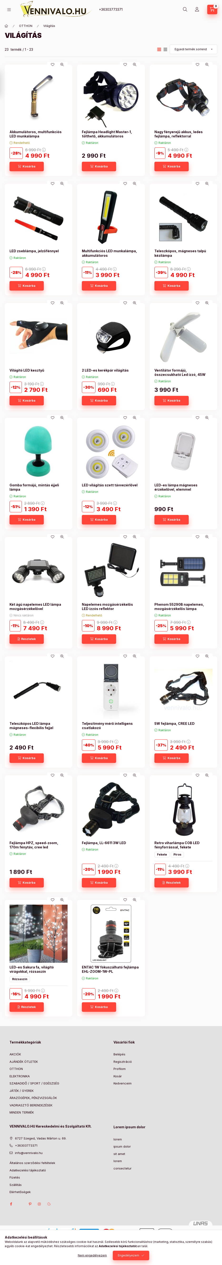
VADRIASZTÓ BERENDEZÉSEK (31, 1105)
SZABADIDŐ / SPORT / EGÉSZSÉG (34, 1083)
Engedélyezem (128, 1255)
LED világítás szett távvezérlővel (110, 485)
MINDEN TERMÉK (22, 1112)
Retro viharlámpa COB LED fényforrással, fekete (177, 845)
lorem (117, 1139)
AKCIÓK (15, 1054)
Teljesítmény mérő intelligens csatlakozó (107, 725)
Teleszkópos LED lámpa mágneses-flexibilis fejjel (31, 725)
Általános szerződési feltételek (32, 1163)
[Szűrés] (5, 84)
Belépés (119, 1054)
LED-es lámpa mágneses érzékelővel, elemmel (175, 487)
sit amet (119, 1154)
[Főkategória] (6, 26)
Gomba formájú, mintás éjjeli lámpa (34, 487)
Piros (177, 854)
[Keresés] (185, 9)
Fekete (162, 854)
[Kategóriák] (9, 9)
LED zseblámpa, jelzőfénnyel (34, 251)
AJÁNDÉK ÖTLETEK (24, 1061)
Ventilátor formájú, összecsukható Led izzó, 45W (180, 372)
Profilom (119, 1069)
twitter (20, 1204)
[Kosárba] (27, 166)
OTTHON (25, 26)
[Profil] (197, 9)
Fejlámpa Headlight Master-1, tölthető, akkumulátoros (107, 134)
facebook (11, 1204)
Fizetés (15, 1177)
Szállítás (16, 1185)
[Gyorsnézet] (62, 64)
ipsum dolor (122, 1146)
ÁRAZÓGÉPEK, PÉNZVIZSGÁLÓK (33, 1098)
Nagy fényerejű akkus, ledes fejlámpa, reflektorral (178, 134)
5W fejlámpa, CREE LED (174, 723)
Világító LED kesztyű (27, 370)
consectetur (122, 1168)
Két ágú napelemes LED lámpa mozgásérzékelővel (35, 606)
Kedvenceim (122, 1083)
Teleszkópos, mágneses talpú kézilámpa (180, 253)
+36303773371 (111, 9)
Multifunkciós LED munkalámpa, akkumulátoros (109, 253)
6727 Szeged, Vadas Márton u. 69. (40, 1138)
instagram (39, 1204)
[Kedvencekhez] (52, 64)
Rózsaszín (19, 979)
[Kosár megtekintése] (212, 9)
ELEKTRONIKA (20, 1076)
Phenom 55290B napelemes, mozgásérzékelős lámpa (179, 606)
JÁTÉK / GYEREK (22, 1091)
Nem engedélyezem (92, 1255)
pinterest (30, 1204)
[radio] (165, 49)
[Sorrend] (193, 49)
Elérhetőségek (20, 1192)
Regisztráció (122, 1061)
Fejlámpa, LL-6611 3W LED (104, 843)
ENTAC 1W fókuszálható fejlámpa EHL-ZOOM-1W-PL (110, 969)
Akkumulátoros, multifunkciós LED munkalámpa (36, 134)
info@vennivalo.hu (29, 1153)
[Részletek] (27, 639)
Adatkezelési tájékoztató (28, 1170)
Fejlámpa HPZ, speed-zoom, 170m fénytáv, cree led (34, 845)
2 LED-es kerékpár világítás (105, 370)
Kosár (117, 1076)
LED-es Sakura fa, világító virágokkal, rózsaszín (32, 969)
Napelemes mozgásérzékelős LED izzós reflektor (107, 606)
